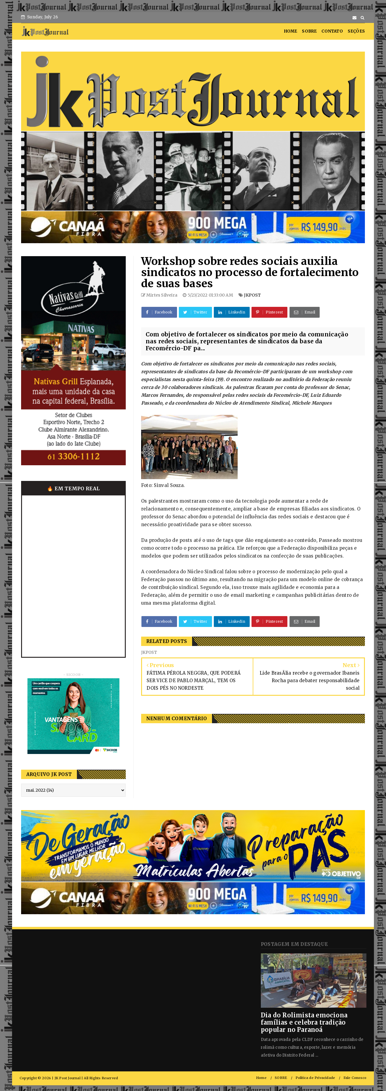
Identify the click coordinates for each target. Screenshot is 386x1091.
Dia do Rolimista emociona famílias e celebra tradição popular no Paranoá (304, 1022)
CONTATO (332, 31)
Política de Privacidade (315, 1078)
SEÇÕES (356, 31)
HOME (290, 31)
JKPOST (252, 295)
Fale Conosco (354, 1078)
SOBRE (309, 31)
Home (261, 1078)
